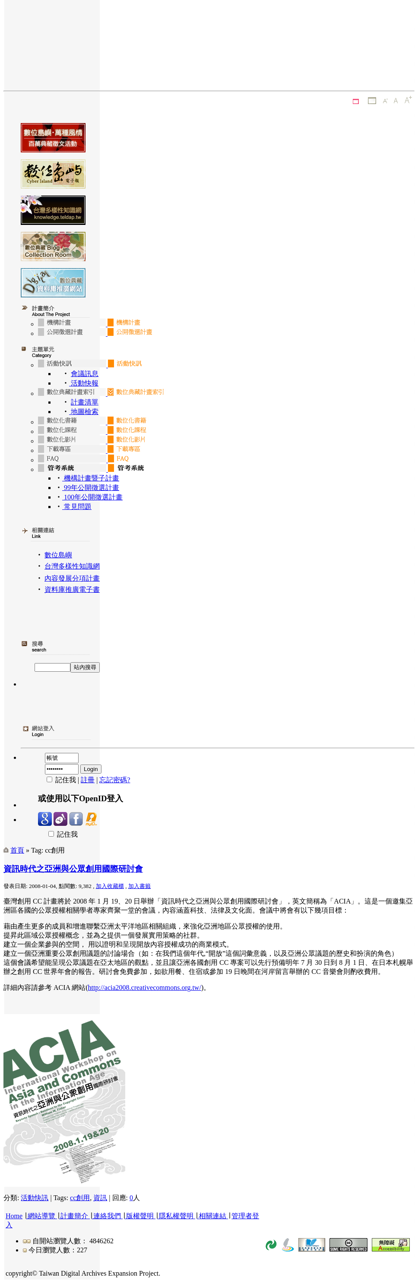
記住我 (58, 834)
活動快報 (83, 383)
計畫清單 (84, 402)
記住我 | (59, 780)
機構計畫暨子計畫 (90, 478)
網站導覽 (41, 1216)
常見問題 (77, 506)
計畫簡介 (74, 1216)
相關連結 (212, 1216)
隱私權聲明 (176, 1216)
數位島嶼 (58, 555)
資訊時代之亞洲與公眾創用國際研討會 (73, 868)
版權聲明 (139, 1216)
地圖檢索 (83, 411)
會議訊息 (84, 373)
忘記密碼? (114, 780)
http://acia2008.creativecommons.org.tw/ (144, 987)
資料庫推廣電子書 (72, 589)
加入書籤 (139, 886)
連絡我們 (107, 1216)
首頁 (17, 850)
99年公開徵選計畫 (90, 487)
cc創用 (80, 1197)
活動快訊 (34, 1197)
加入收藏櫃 (110, 886)
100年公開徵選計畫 (92, 497)
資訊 (100, 1197)
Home (14, 1216)
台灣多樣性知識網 (72, 566)
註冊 (88, 780)
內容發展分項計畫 (72, 578)
